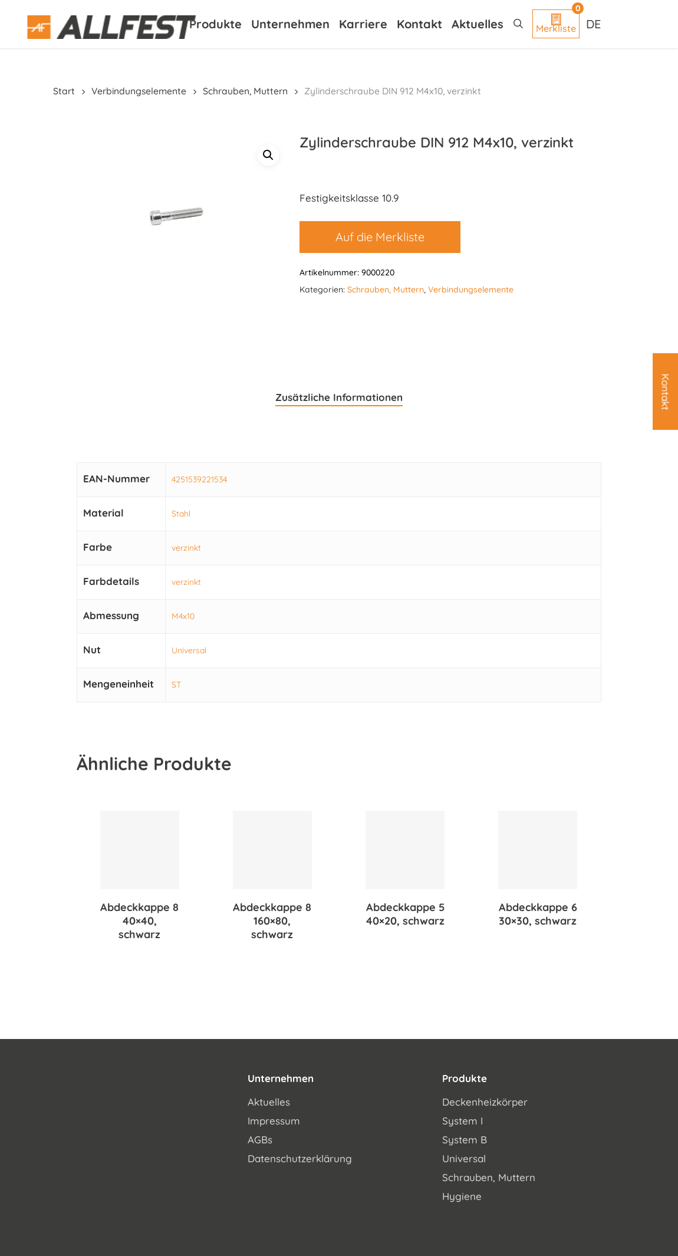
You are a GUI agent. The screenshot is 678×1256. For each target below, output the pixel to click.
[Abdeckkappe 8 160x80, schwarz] (272, 850)
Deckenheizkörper (485, 1102)
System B (464, 1139)
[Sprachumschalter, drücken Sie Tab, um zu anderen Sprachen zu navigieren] (594, 23)
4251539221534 (199, 479)
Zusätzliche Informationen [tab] (339, 397)
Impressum (274, 1120)
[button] (268, 155)
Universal (189, 650)
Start (64, 91)
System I (462, 1120)
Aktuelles (269, 1102)
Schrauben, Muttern (245, 91)
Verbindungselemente (138, 91)
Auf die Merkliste (379, 236)
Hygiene (462, 1196)
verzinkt (186, 547)
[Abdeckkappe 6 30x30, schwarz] (537, 850)
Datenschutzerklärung (300, 1158)
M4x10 (183, 616)
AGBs (260, 1139)
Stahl (181, 513)
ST (176, 684)
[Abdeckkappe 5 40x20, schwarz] (405, 850)
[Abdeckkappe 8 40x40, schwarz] (139, 850)
